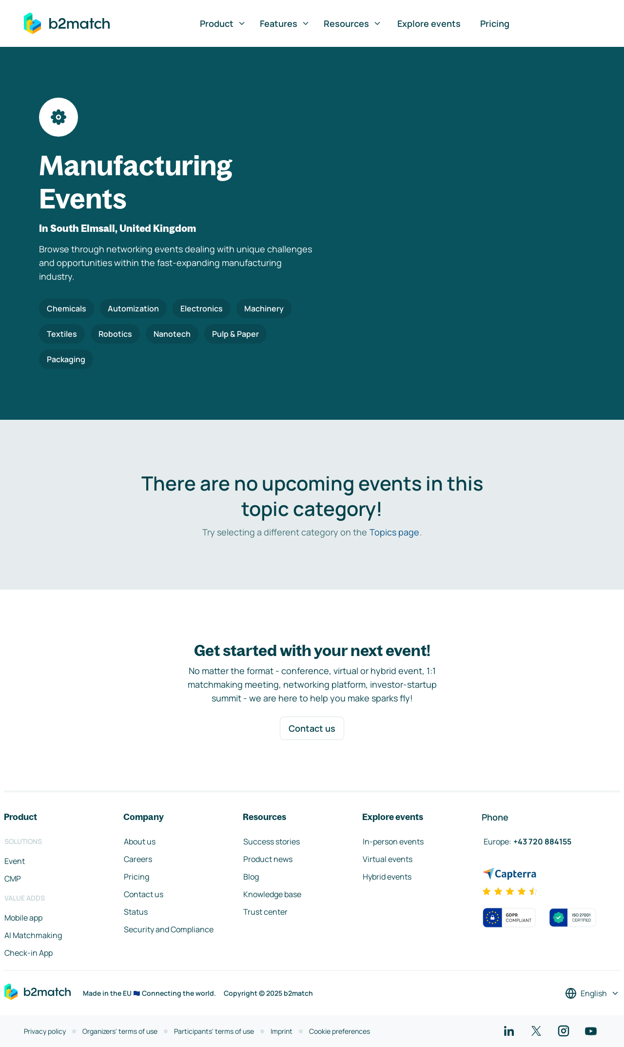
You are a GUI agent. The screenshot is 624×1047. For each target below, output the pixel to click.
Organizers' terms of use (119, 1031)
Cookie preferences (339, 1031)
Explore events (429, 23)
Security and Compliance (169, 929)
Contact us (312, 728)
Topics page (394, 532)
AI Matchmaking (33, 935)
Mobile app (23, 917)
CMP (12, 878)
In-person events (393, 841)
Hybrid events (387, 876)
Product (223, 23)
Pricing (494, 23)
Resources (353, 23)
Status (136, 911)
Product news (267, 859)
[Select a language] (592, 993)
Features (285, 23)
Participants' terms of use (214, 1031)
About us (140, 841)
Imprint (281, 1031)
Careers (138, 859)
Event (14, 861)
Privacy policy (45, 1031)
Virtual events (387, 859)
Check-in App (28, 952)
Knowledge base (272, 894)
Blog (251, 876)
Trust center (265, 911)
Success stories (271, 841)
